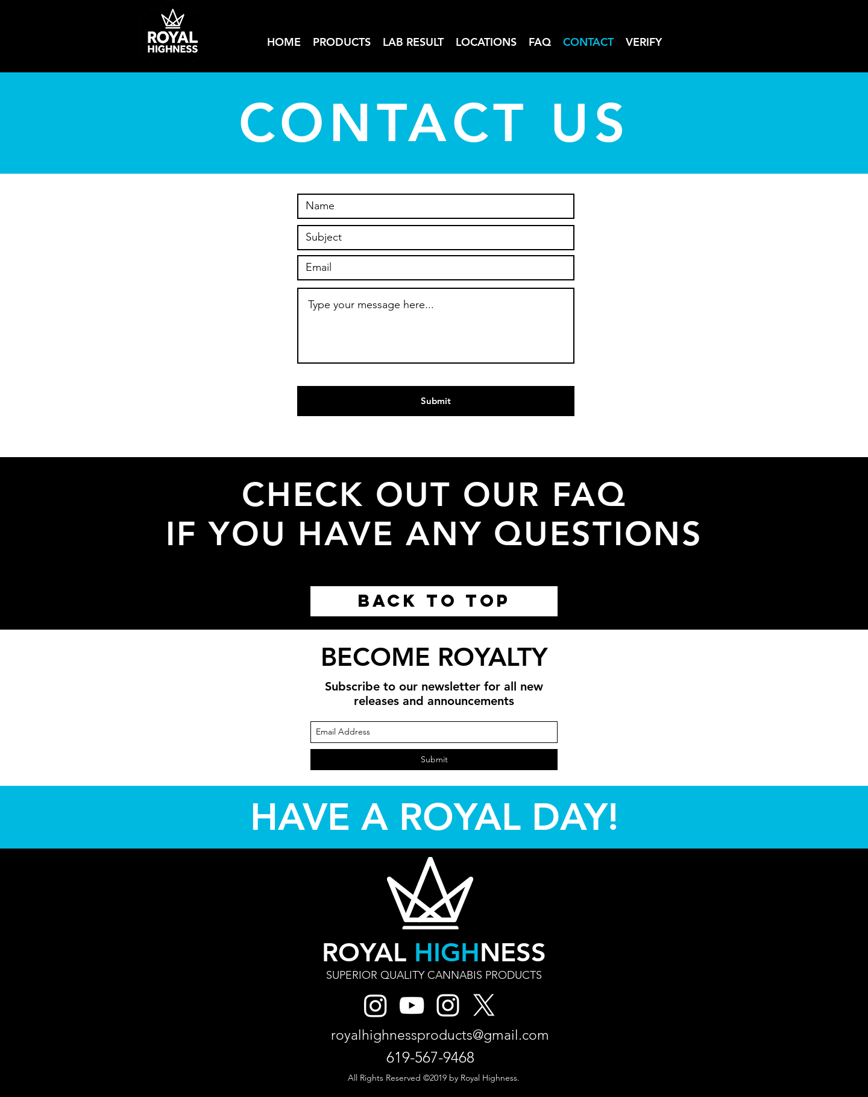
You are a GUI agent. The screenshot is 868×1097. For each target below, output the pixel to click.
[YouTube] (412, 1005)
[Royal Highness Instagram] (448, 1005)
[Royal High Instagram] (375, 1005)
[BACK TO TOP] (434, 601)
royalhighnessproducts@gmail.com (440, 1035)
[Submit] (435, 401)
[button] (486, 42)
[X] (484, 1005)
